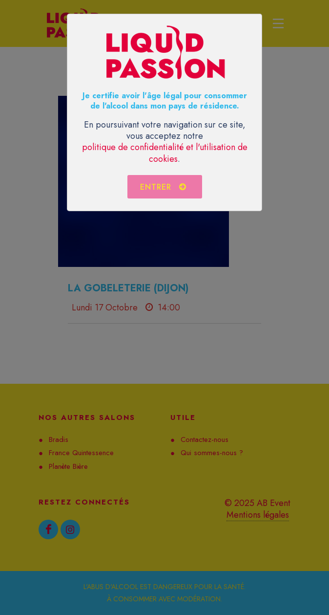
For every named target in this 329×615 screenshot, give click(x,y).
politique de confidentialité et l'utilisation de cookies (164, 153)
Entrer (163, 186)
